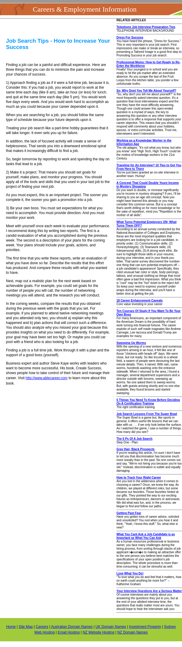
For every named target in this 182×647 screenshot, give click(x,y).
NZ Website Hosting (98, 632)
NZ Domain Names (132, 632)
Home (11, 627)
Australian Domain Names (71, 627)
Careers (42, 627)
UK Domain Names (111, 627)
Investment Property (145, 627)
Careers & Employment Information (85, 9)
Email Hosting (69, 632)
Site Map (25, 627)
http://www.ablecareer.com (47, 378)
